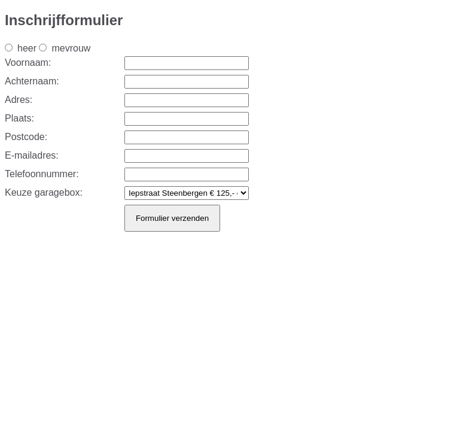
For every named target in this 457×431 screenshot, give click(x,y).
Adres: (18, 100)
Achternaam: (32, 81)
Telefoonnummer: (42, 174)
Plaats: (19, 118)
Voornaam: (28, 62)
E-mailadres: (32, 155)
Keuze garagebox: (44, 192)
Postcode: (26, 137)
